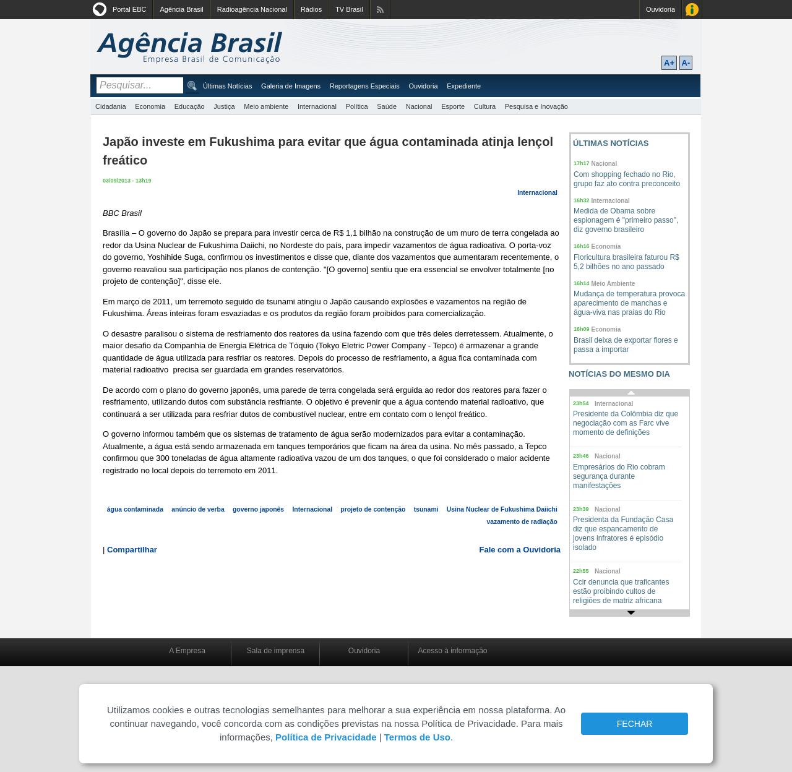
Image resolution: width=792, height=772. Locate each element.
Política (357, 106)
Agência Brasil (181, 9)
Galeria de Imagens (291, 86)
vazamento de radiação (521, 521)
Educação (189, 106)
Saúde (387, 106)
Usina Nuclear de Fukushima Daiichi (502, 509)
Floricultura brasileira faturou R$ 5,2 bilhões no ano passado (626, 262)
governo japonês (258, 509)
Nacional (419, 106)
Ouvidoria (660, 9)
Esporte (453, 106)
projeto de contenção (372, 509)
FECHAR (635, 724)
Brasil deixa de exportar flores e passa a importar (626, 345)
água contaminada (135, 509)
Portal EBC (129, 9)
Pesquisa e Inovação (536, 106)
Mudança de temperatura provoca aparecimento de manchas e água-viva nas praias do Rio (629, 303)
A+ (669, 62)
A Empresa (187, 650)
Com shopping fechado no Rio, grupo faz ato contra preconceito (627, 179)
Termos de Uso (417, 737)
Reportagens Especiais (365, 86)
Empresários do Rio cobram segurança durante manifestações (619, 476)
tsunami (426, 509)
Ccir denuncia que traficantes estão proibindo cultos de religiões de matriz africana (621, 591)
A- (686, 62)
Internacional (317, 106)
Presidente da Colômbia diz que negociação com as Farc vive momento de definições (625, 423)
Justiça (224, 106)
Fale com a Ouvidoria (520, 549)
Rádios (311, 9)
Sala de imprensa (275, 650)
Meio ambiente (266, 106)
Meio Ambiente (613, 283)
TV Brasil (349, 9)
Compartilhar (132, 549)
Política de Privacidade (325, 737)
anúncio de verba (197, 509)
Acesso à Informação (692, 9)
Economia (150, 106)
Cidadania (110, 106)
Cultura (485, 106)
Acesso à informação (452, 650)
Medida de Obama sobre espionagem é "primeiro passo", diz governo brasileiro (626, 220)
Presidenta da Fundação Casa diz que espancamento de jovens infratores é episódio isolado (623, 533)
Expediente (464, 86)
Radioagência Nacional (252, 9)
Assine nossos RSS (380, 9)
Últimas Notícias (227, 86)
